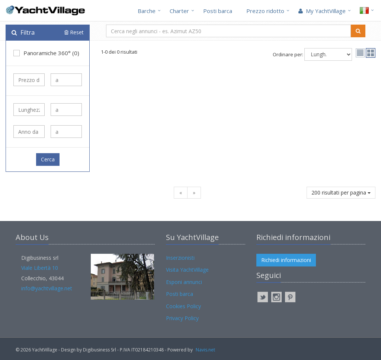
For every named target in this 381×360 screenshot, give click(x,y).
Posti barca (217, 11)
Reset (74, 32)
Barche (147, 11)
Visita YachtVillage (187, 269)
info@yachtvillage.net (46, 288)
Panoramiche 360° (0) (46, 53)
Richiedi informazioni (286, 259)
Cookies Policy (183, 306)
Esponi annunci (184, 281)
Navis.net (205, 350)
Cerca (48, 159)
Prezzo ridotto (265, 11)
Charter (179, 11)
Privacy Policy (182, 318)
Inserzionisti (180, 257)
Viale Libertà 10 (39, 267)
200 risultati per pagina (341, 192)
